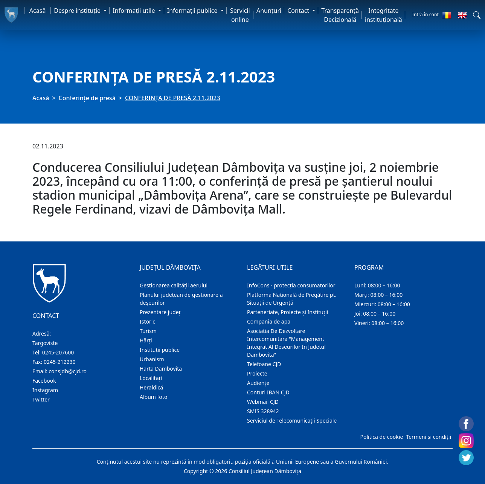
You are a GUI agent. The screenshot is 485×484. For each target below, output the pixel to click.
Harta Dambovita (161, 368)
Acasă (37, 10)
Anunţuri (268, 10)
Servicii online (240, 15)
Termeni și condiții (428, 436)
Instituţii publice (160, 349)
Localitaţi (151, 378)
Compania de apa (268, 321)
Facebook (44, 380)
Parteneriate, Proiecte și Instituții (287, 312)
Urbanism (152, 359)
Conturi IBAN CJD (268, 392)
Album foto (153, 396)
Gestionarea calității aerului (173, 285)
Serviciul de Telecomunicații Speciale (292, 420)
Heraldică (151, 387)
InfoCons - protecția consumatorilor (291, 285)
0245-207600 (58, 352)
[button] (476, 15)
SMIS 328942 (263, 411)
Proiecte (257, 373)
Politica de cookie (381, 436)
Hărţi (146, 340)
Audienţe (258, 382)
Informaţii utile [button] (134, 10)
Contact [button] (299, 10)
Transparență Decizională (340, 15)
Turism (148, 330)
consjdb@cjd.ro (68, 371)
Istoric (147, 321)
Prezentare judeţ (160, 312)
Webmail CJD (263, 401)
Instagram (45, 390)
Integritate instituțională (383, 15)
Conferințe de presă (87, 98)
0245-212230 (60, 361)
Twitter (41, 399)
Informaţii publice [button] (193, 10)
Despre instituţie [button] (78, 10)
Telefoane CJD (264, 364)
